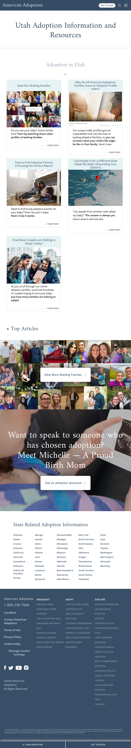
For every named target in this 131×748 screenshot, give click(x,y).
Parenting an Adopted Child (107, 630)
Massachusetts (64, 534)
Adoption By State (104, 623)
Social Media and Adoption (104, 687)
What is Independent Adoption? (106, 664)
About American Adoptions (103, 640)
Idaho (38, 543)
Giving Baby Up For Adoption (46, 611)
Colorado (18, 557)
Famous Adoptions (105, 675)
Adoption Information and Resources (107, 607)
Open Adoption (44, 647)
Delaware (18, 565)
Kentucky (39, 565)
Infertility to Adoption (78, 633)
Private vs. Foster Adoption (104, 654)
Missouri (61, 552)
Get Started (107, 5)
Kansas (38, 561)
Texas (103, 534)
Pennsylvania (85, 561)
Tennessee (84, 579)
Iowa (37, 557)
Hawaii (38, 539)
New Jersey (62, 574)
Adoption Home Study (77, 628)
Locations (10, 612)
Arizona (17, 543)
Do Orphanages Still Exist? (106, 697)
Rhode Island (85, 565)
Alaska (16, 539)
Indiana (39, 552)
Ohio (81, 548)
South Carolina (86, 570)
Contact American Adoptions (15, 621)
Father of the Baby (47, 633)
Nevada (61, 565)
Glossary (100, 680)
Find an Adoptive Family (49, 618)
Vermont (104, 543)
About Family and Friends (50, 642)
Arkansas (18, 548)
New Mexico (63, 579)
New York (83, 534)
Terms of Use (12, 630)
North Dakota (86, 543)
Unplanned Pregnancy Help (49, 626)
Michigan (61, 539)
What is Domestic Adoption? (75, 616)
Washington (106, 552)
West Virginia (107, 557)
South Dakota (85, 574)
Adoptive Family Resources (74, 645)
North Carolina (86, 539)
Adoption (100, 613)
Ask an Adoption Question (65, 483)
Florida (17, 577)
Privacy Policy (12, 637)
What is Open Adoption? (78, 637)
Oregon (82, 557)
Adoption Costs (74, 609)
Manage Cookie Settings (19, 652)
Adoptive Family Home (77, 604)
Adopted (99, 618)
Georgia (39, 534)
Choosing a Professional (79, 623)
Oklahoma (84, 552)
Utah (102, 539)
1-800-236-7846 (16, 605)
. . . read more (51, 145)
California (18, 552)
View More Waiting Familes (65, 375)
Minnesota (62, 543)
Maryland (40, 579)
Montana (61, 557)
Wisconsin (105, 561)
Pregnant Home (45, 604)
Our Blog (100, 704)
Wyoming (105, 565)
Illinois (38, 548)
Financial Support (46, 637)
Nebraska (62, 561)
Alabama (18, 534)
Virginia (104, 548)
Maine (38, 574)
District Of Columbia (18, 572)
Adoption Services (104, 647)
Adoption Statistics (105, 670)
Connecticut (19, 561)
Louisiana (40, 570)
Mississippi (62, 548)
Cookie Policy (12, 644)
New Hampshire (65, 570)
